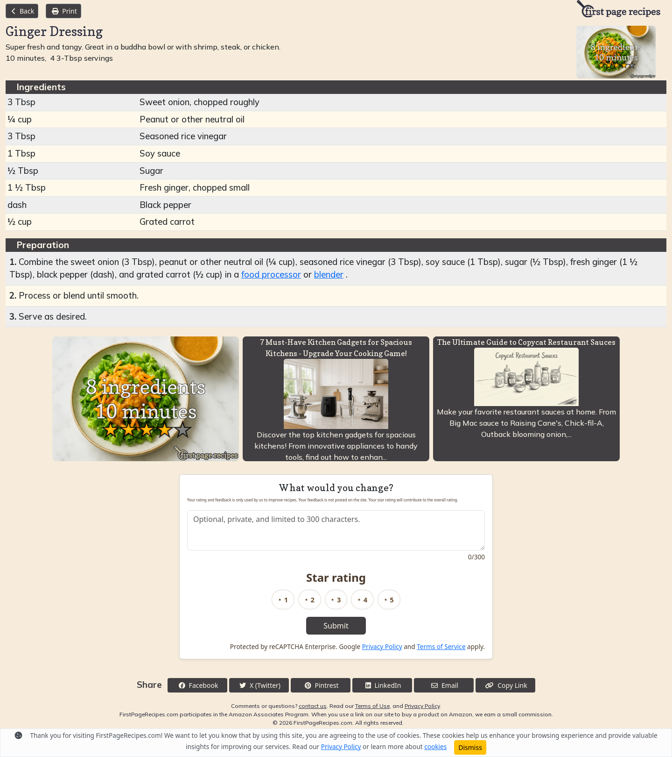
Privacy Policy (382, 646)
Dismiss (470, 747)
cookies (435, 746)
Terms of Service (441, 646)
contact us (313, 705)
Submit (335, 626)
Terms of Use (372, 705)
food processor (271, 274)
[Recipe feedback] (336, 530)
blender (328, 274)
